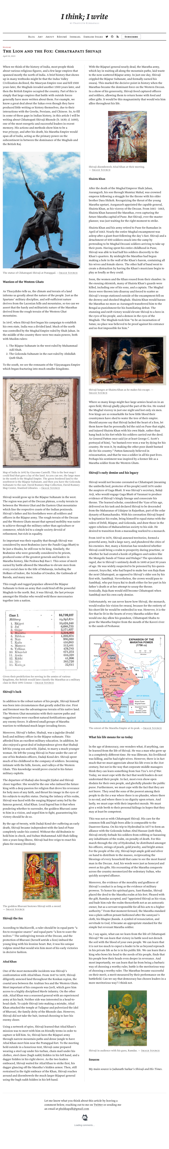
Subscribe (131, 36)
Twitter (98, 1104)
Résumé (62, 36)
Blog (31, 36)
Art (40, 36)
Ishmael (75, 36)
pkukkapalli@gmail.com (74, 1108)
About (49, 36)
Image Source (68, 272)
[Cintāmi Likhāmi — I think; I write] (84, 16)
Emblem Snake (93, 36)
